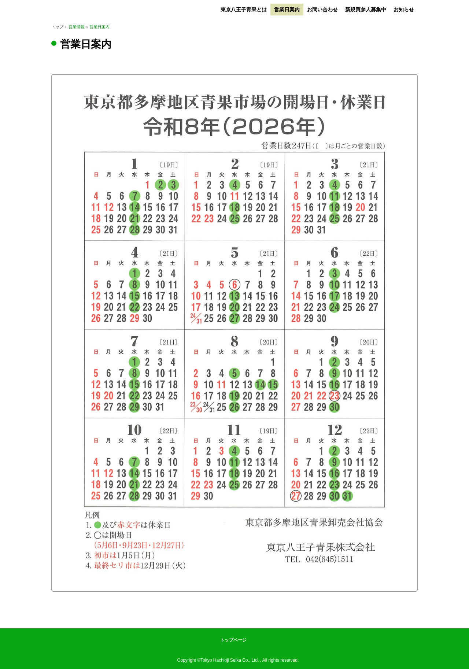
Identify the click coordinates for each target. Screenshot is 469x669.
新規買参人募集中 (365, 9)
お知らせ (404, 9)
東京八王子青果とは (244, 9)
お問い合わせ (322, 9)
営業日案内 (287, 9)
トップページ (233, 640)
